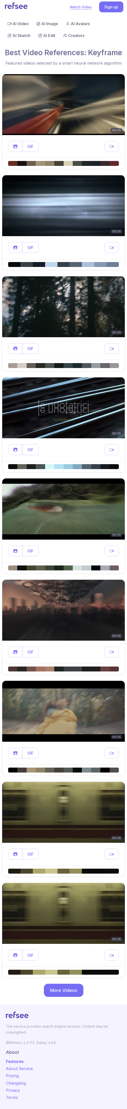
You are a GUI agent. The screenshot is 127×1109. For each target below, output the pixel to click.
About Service (19, 1068)
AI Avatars (78, 23)
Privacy (13, 1090)
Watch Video (81, 7)
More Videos (63, 990)
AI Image (47, 23)
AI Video (18, 23)
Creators (73, 35)
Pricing (12, 1075)
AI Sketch (19, 35)
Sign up (111, 6)
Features (15, 1061)
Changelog (16, 1083)
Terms (12, 1097)
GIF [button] (30, 146)
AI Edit (46, 35)
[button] (15, 146)
